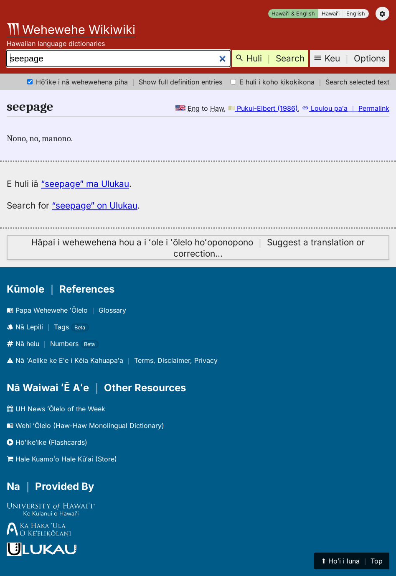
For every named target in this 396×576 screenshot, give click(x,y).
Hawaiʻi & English (293, 13)
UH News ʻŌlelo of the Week (56, 409)
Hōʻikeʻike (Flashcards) (47, 442)
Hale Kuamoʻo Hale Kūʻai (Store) (62, 459)
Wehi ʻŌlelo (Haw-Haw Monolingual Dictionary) (85, 425)
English (355, 13)
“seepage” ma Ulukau (85, 183)
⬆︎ (352, 561)
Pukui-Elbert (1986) (263, 108)
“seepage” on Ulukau (94, 205)
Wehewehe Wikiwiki (71, 29)
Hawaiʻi (331, 13)
